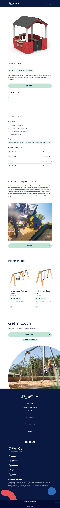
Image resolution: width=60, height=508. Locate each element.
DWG (14, 157)
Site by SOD (30, 506)
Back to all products (14, 10)
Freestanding (29, 10)
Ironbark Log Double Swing (43, 293)
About (30, 428)
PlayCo (30, 431)
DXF (13, 162)
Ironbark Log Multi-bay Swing (19, 293)
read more (11, 79)
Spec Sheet (15, 152)
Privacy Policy (24, 503)
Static (36, 10)
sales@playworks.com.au (30, 407)
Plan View (14, 166)
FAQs (30, 435)
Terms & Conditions (34, 503)
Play (23, 10)
